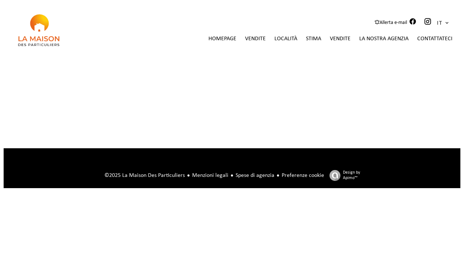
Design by (343, 175)
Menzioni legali (210, 175)
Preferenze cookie (303, 175)
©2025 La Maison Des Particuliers (144, 175)
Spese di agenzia (255, 175)
